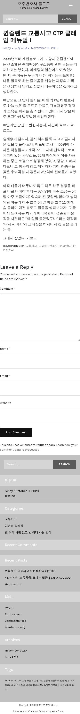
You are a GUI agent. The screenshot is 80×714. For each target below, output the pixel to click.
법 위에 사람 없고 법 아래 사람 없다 (28, 532)
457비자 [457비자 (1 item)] (9, 680)
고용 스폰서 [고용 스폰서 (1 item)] (27, 680)
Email (5, 376)
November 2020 (16, 650)
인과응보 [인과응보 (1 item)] (20, 685)
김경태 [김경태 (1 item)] (47, 680)
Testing (10, 495)
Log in (9, 607)
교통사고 (11, 519)
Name (5, 348)
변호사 (53, 245)
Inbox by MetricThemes (25, 711)
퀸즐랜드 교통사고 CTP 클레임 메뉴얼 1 (30, 571)
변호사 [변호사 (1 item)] (68, 680)
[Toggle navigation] (71, 5)
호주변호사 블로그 (34, 3)
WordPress (58, 711)
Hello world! (13, 584)
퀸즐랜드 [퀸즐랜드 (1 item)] (55, 685)
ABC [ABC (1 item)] (15, 680)
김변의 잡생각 (14, 525)
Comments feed (15, 620)
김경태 (43, 245)
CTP (21, 245)
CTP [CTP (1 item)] (19, 680)
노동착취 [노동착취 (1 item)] (55, 680)
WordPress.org (15, 627)
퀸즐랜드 (65, 245)
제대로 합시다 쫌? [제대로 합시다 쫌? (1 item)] (34, 685)
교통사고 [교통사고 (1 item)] (38, 680)
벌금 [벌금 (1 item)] (62, 680)
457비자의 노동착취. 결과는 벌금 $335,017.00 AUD (38, 577)
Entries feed (13, 614)
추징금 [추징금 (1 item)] (47, 685)
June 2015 (11, 657)
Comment (7, 288)
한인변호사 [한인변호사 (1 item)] (65, 685)
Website (5, 403)
